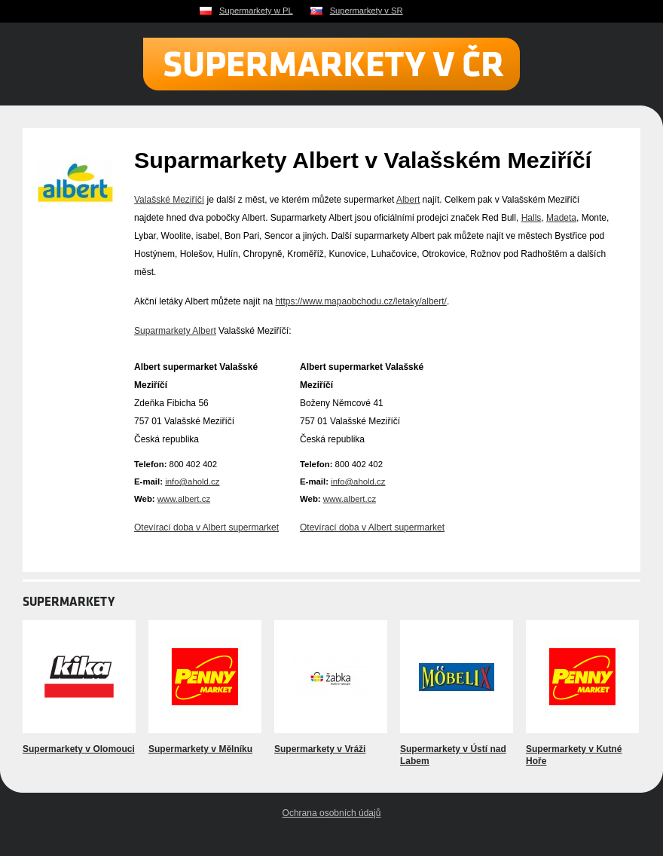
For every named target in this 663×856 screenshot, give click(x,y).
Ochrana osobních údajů (332, 813)
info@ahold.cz (192, 481)
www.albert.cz (183, 498)
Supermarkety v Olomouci (79, 749)
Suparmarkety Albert (175, 331)
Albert (408, 199)
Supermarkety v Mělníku (200, 749)
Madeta (561, 217)
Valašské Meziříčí (169, 199)
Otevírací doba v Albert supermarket (206, 527)
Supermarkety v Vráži (319, 749)
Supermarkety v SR (366, 10)
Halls (531, 217)
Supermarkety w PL (256, 10)
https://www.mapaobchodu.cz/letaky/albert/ (360, 301)
